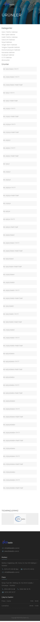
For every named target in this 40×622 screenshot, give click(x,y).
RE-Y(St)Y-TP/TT (9, 93)
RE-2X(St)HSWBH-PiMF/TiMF (13, 441)
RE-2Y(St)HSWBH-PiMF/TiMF (13, 488)
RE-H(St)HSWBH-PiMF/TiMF (13, 393)
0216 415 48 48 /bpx (11, 569)
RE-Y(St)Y (6, 164)
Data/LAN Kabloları (8, 40)
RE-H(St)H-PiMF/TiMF (10, 227)
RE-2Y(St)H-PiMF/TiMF (11, 132)
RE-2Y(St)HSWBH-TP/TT (11, 480)
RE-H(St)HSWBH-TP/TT (11, 385)
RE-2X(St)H (7, 180)
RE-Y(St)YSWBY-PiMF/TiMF (12, 322)
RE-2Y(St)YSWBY (9, 330)
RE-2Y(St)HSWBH (9, 472)
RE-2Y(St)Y (6, 172)
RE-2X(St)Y (6, 140)
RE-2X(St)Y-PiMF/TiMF (11, 156)
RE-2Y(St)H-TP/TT (9, 124)
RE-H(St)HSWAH (8, 354)
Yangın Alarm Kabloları (9, 45)
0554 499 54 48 (9, 589)
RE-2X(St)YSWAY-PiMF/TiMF (13, 251)
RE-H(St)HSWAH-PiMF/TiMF (12, 369)
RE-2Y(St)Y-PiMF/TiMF (11, 116)
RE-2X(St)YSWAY (9, 235)
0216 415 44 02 (28, 569)
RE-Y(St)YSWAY (8, 259)
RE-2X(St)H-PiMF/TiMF (11, 195)
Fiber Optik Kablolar (8, 35)
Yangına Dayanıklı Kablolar (11, 47)
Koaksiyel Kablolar (8, 55)
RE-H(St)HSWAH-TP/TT (11, 361)
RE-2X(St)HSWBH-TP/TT (11, 433)
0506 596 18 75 (25, 589)
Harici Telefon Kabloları (10, 32)
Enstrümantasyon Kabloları (11, 50)
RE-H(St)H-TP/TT (9, 219)
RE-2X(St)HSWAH (9, 401)
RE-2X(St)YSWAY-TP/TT (11, 243)
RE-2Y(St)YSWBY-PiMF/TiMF (13, 346)
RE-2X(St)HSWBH (9, 425)
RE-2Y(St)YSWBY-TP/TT (11, 338)
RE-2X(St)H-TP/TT (9, 188)
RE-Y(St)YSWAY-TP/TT (11, 69)
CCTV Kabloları (7, 57)
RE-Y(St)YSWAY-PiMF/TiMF (12, 267)
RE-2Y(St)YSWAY (9, 275)
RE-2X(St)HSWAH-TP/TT (11, 409)
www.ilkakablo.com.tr (11, 551)
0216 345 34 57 (10, 592)
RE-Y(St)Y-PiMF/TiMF (10, 101)
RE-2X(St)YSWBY (9, 282)
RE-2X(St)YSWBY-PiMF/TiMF (13, 298)
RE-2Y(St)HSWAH (9, 448)
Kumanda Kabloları (8, 52)
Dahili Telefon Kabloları (10, 37)
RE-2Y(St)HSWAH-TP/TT (11, 456)
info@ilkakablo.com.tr (12, 548)
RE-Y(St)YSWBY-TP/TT (11, 314)
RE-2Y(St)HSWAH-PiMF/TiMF (13, 464)
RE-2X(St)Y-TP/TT (9, 148)
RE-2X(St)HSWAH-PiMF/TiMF (13, 417)
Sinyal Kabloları (7, 42)
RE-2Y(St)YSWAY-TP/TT (11, 77)
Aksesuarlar (6, 60)
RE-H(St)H (6, 211)
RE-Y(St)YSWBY (8, 306)
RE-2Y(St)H (7, 203)
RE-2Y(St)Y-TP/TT (9, 109)
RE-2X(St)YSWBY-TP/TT (11, 290)
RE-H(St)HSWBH (8, 377)
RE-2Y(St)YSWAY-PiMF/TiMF (13, 85)
